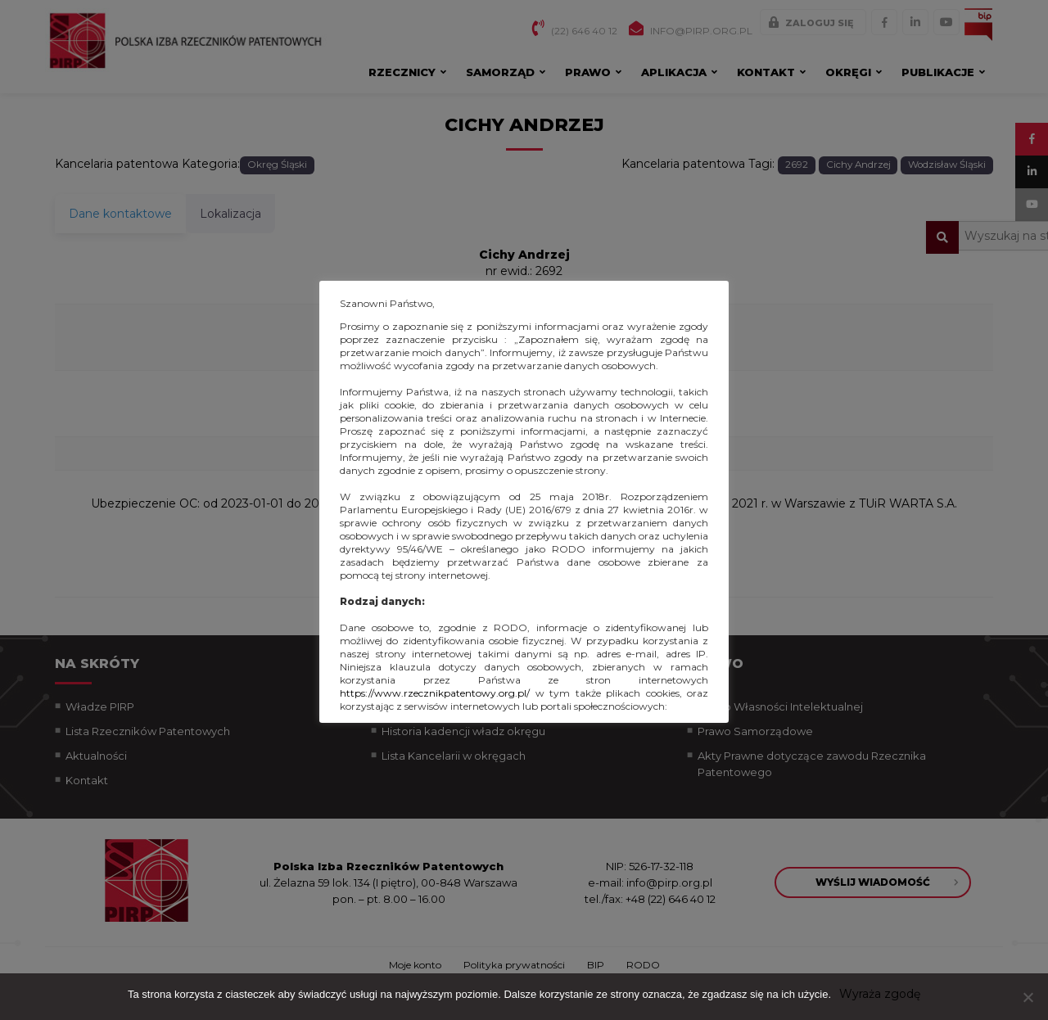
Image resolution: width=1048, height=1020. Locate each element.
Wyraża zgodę (879, 993)
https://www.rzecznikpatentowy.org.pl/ (435, 693)
